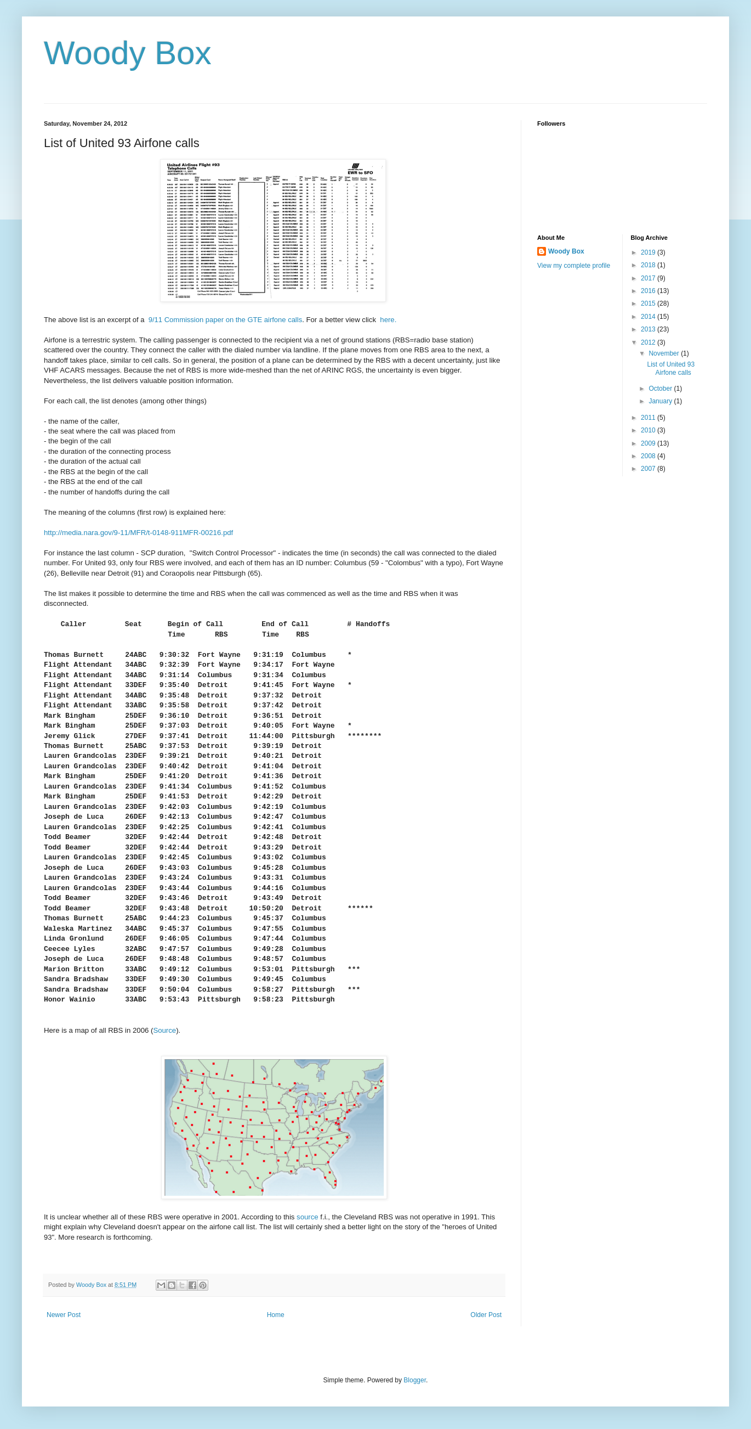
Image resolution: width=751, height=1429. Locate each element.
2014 (649, 316)
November (664, 353)
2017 (649, 278)
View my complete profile (573, 265)
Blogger (414, 1380)
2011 (649, 417)
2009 (649, 443)
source (307, 1217)
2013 (649, 329)
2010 (649, 430)
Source (164, 1030)
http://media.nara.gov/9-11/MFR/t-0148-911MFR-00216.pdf (139, 532)
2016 (649, 291)
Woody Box (128, 53)
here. (388, 320)
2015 (649, 303)
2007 (649, 468)
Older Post (486, 1315)
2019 (649, 252)
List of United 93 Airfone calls (671, 368)
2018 (649, 265)
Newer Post (64, 1315)
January (661, 401)
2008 (649, 456)
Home (276, 1315)
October (661, 388)
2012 (649, 342)
